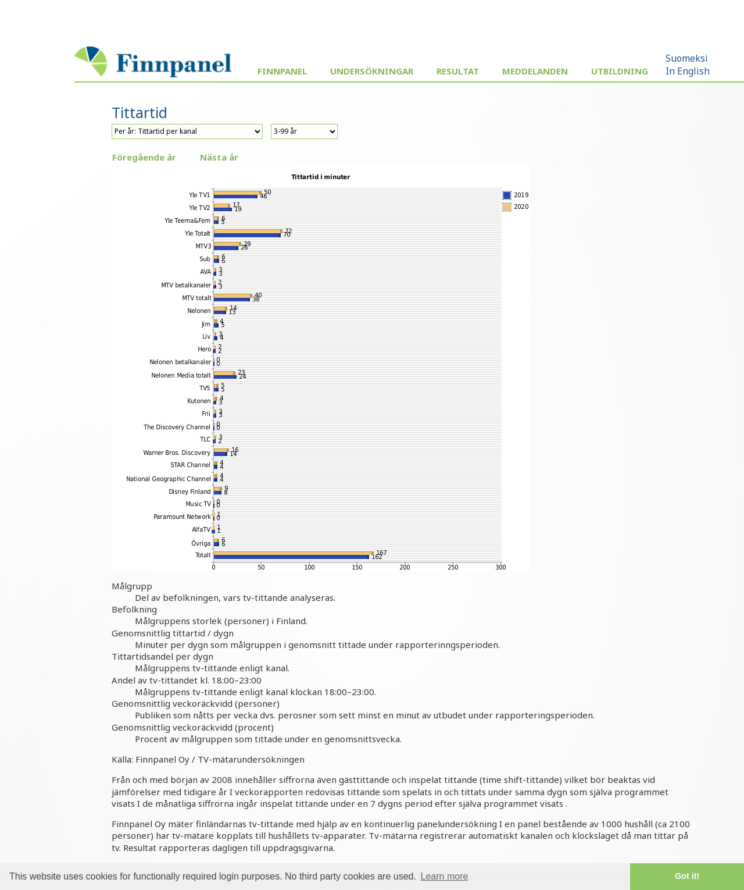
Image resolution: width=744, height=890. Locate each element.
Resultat (458, 71)
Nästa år (219, 157)
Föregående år (144, 157)
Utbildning (619, 71)
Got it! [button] (687, 876)
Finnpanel (282, 71)
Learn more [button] (444, 876)
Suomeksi (687, 58)
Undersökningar (371, 71)
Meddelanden (535, 71)
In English (688, 71)
